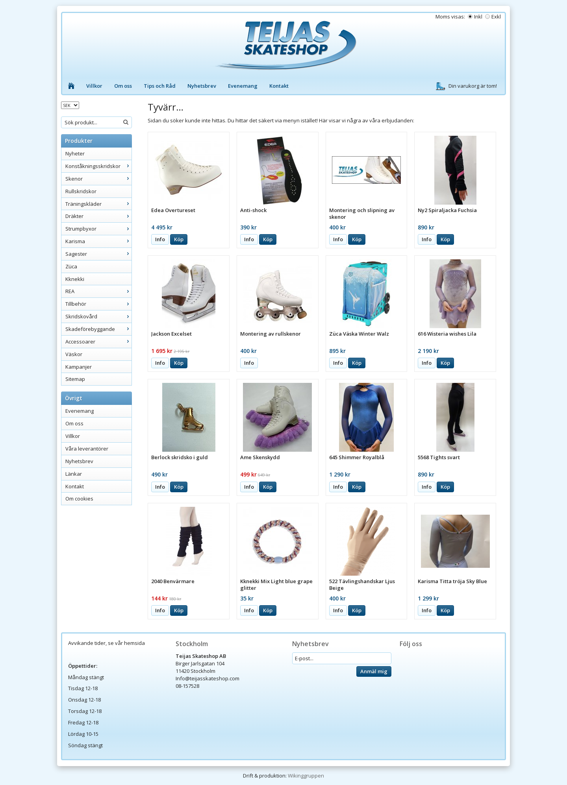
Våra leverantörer (86, 448)
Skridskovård (98, 316)
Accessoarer (98, 341)
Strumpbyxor (98, 228)
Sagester (98, 253)
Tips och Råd (160, 85)
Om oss (123, 85)
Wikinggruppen (306, 775)
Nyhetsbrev (201, 85)
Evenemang (243, 85)
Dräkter (98, 216)
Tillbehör (98, 303)
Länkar (73, 473)
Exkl (496, 16)
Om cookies (79, 498)
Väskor (73, 354)
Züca (71, 266)
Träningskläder (98, 203)
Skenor (98, 178)
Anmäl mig (373, 671)
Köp (178, 239)
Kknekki (74, 279)
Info (160, 239)
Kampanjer (78, 366)
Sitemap (75, 378)
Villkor (94, 85)
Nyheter (75, 153)
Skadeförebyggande (98, 328)
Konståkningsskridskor (98, 166)
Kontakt (279, 85)
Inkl (478, 16)
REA (98, 291)
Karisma (98, 241)
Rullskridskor (80, 191)
